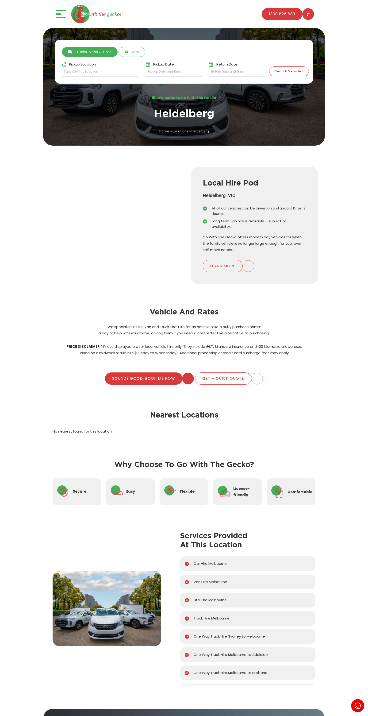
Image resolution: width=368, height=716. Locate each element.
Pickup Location (82, 64)
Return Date (227, 64)
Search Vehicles (289, 71)
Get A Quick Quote (223, 378)
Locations (180, 131)
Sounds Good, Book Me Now (143, 378)
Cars (132, 52)
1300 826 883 (282, 14)
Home (164, 131)
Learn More (222, 266)
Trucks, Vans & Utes (89, 52)
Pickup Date (163, 64)
